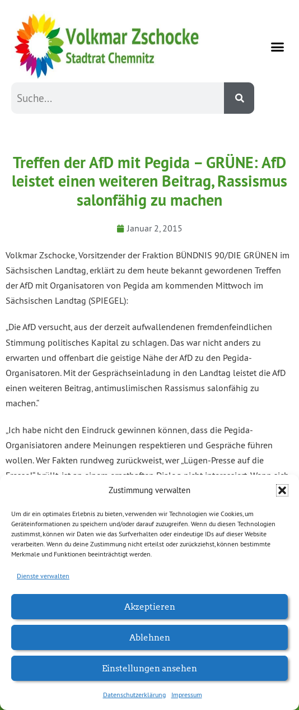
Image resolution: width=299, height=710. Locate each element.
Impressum (186, 694)
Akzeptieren (149, 606)
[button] (282, 490)
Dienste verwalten (43, 576)
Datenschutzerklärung (134, 694)
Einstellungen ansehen (149, 667)
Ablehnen (149, 637)
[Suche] (239, 98)
